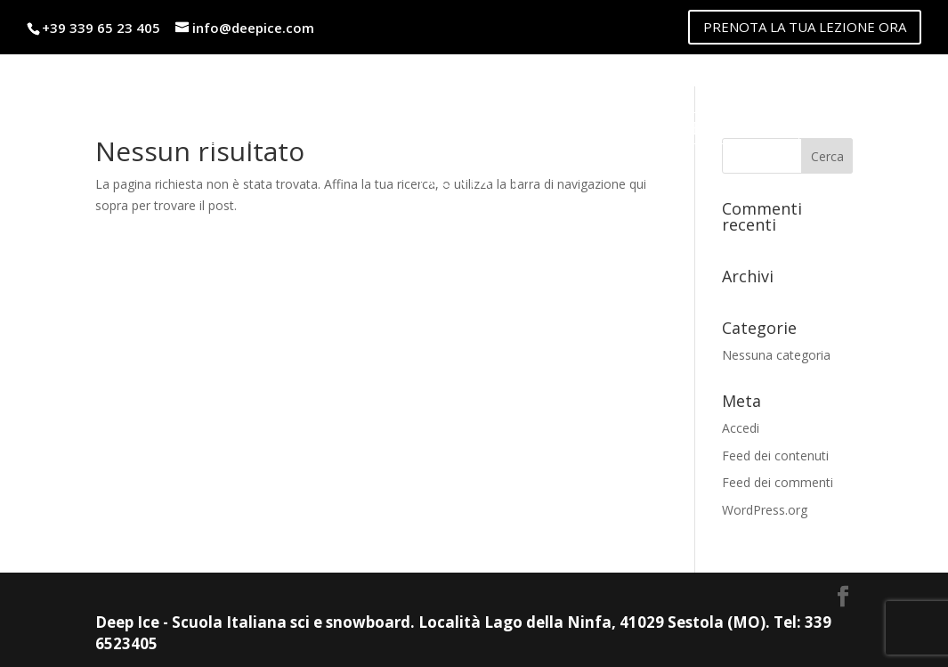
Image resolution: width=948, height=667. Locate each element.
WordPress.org (764, 509)
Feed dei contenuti (775, 455)
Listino (291, 128)
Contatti (474, 180)
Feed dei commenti (777, 482)
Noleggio (414, 128)
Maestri (177, 128)
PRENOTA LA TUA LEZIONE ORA (804, 27)
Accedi (740, 427)
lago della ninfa (708, 128)
